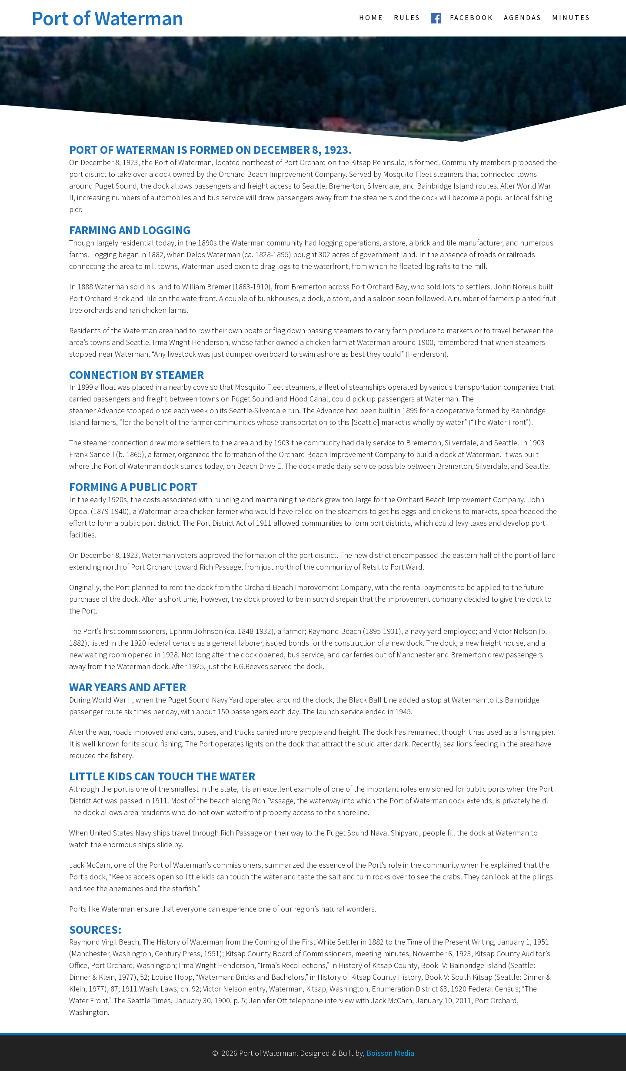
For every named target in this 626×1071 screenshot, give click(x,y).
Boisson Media (390, 1053)
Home (371, 17)
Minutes (571, 17)
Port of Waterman (107, 18)
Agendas (523, 17)
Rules (407, 17)
